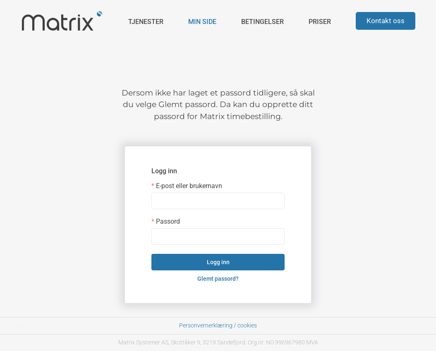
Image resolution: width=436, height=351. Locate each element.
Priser (320, 22)
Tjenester (145, 22)
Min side (202, 22)
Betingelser (262, 22)
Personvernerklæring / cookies (218, 325)
